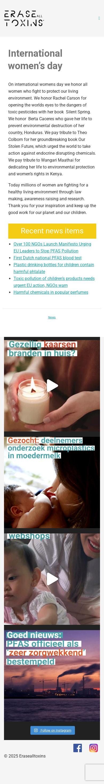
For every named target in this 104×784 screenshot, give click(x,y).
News (52, 317)
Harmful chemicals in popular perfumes (51, 292)
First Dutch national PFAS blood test (48, 257)
